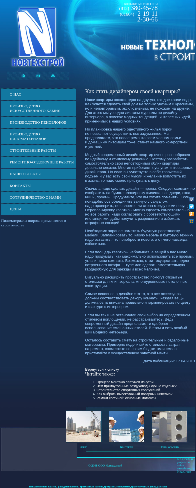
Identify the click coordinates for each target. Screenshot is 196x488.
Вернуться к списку (102, 369)
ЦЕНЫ (15, 209)
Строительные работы (33, 150)
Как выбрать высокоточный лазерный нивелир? (135, 394)
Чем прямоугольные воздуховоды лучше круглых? (137, 386)
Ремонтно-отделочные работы (42, 162)
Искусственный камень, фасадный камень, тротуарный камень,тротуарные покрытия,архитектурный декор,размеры (98, 486)
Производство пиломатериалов (28, 136)
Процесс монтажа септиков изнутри (125, 382)
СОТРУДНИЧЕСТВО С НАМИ (35, 197)
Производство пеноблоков (38, 122)
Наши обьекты (169, 447)
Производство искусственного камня (35, 108)
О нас (15, 94)
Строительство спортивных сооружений (128, 390)
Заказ (83, 447)
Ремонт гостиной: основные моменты (126, 398)
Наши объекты (25, 174)
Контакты (20, 185)
